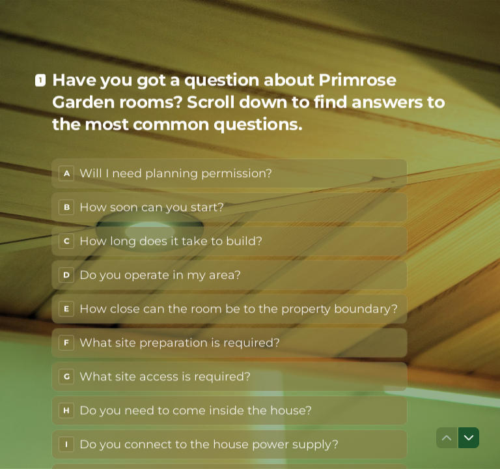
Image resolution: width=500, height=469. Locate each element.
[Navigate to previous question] (446, 437)
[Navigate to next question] (468, 437)
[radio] (229, 168)
